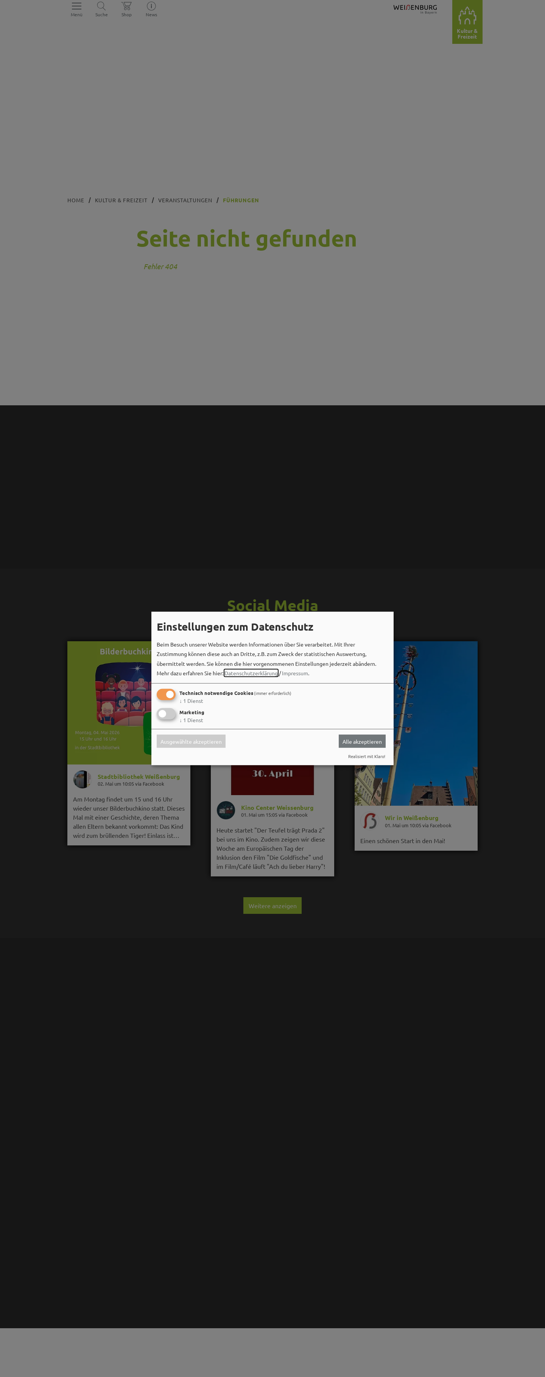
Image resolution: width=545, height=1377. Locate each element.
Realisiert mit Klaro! (366, 756)
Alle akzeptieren (362, 741)
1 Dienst (191, 700)
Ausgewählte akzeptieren (191, 741)
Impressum (295, 673)
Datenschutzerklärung (251, 673)
